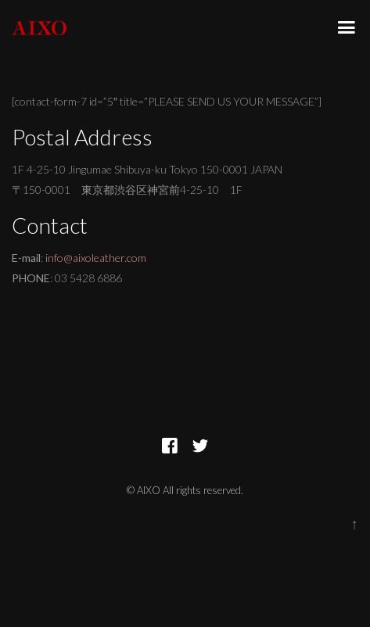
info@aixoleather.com (95, 257)
